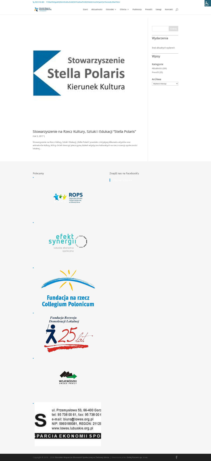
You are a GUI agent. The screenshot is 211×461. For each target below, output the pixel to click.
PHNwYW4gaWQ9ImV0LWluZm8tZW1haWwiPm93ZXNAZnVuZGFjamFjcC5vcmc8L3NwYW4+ (83, 2)
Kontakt (169, 9)
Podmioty (137, 9)
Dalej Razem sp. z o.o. (137, 457)
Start (85, 9)
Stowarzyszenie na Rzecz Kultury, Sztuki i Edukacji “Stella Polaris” (84, 131)
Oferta (123, 9)
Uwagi (158, 9)
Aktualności (96, 9)
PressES (148, 9)
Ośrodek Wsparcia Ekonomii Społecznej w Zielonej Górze (82, 457)
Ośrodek (110, 9)
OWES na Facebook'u (122, 180)
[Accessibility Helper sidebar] (208, 3)
